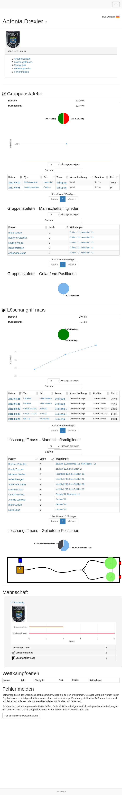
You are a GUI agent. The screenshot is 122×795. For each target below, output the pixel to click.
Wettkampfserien (22, 68)
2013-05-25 (14, 398)
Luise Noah (14, 510)
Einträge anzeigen (63, 164)
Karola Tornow (15, 469)
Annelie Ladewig (16, 499)
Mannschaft (20, 65)
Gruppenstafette (22, 58)
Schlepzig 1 (61, 409)
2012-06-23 (14, 419)
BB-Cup (26, 419)
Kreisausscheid (30, 182)
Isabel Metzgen (16, 248)
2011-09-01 (14, 187)
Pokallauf (27, 398)
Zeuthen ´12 (61, 464)
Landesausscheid (31, 187)
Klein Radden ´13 (88, 464)
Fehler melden (21, 72)
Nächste (71, 199)
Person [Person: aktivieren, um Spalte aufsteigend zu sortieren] (12, 227)
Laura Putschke (16, 494)
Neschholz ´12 (73, 464)
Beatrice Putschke (17, 237)
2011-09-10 (14, 182)
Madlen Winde (15, 242)
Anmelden (61, 791)
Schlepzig (61, 182)
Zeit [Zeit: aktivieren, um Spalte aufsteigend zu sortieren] (112, 177)
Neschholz (44, 419)
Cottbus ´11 (75, 232)
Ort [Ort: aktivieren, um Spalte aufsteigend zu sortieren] (45, 177)
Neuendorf (48, 182)
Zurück (54, 199)
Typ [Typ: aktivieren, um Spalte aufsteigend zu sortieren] (26, 177)
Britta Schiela (15, 232)
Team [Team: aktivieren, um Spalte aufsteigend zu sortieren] (59, 177)
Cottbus (47, 187)
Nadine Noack (15, 489)
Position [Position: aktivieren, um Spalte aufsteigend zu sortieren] (99, 177)
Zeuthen (43, 408)
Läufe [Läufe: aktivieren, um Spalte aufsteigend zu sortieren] (52, 227)
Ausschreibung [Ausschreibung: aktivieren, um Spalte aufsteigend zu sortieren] (78, 177)
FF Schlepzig (17, 602)
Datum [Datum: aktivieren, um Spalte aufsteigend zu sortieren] (12, 177)
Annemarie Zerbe (17, 253)
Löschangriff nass (23, 62)
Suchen (63, 170)
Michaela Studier (16, 474)
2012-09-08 (14, 409)
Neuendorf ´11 (87, 232)
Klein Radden (46, 398)
